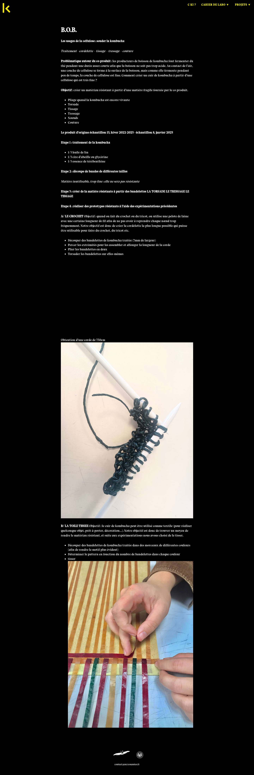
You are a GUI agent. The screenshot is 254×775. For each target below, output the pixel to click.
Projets (241, 8)
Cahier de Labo (213, 8)
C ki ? (192, 8)
